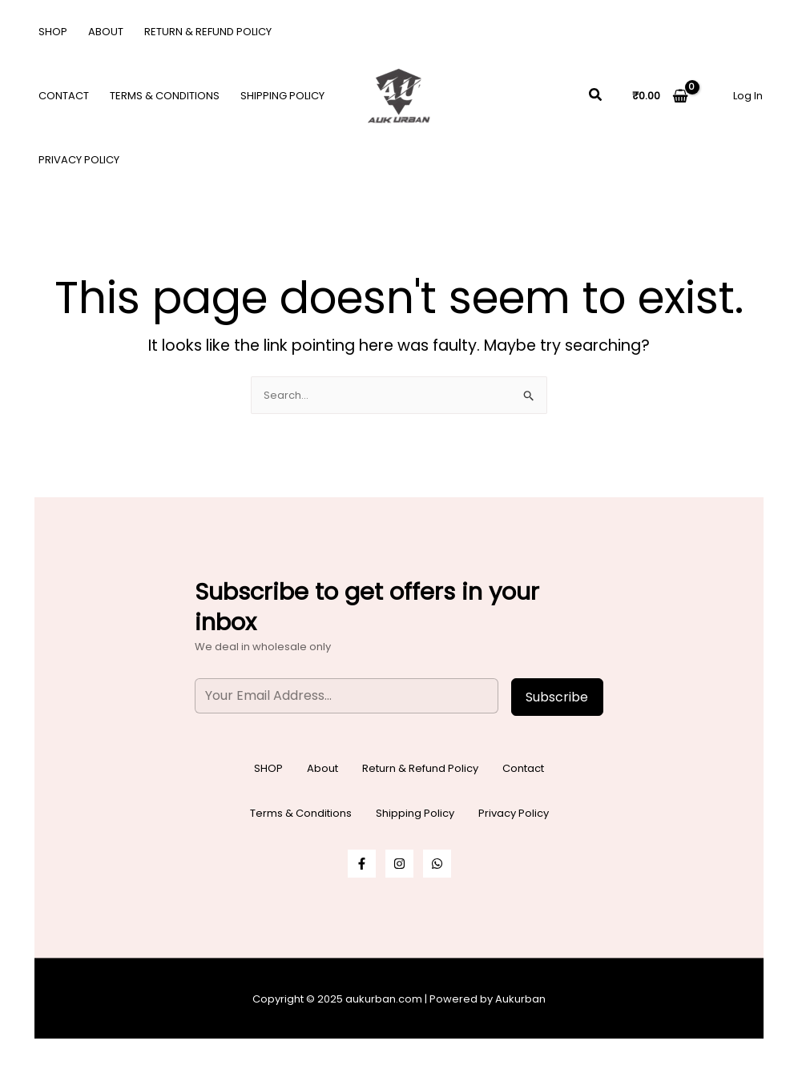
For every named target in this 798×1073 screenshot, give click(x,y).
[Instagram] (399, 864)
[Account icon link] (748, 95)
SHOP (52, 31)
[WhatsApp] (437, 864)
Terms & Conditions (165, 95)
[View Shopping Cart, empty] (660, 95)
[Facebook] (362, 864)
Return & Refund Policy (208, 31)
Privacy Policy (78, 159)
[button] (596, 96)
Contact (63, 95)
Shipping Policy (282, 95)
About (105, 31)
